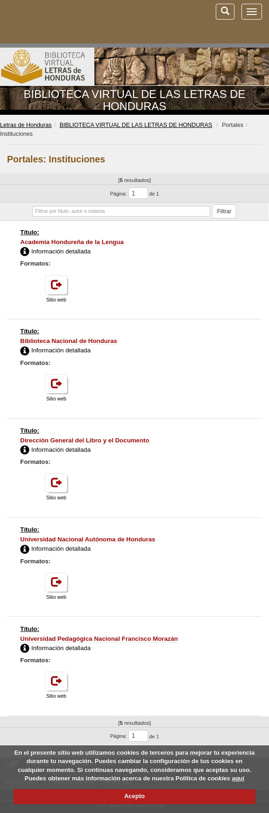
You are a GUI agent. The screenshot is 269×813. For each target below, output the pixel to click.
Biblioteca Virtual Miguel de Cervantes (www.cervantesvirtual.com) (56, 21)
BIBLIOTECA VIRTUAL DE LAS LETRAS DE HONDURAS (135, 100)
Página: (118, 193)
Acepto (134, 795)
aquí (238, 778)
